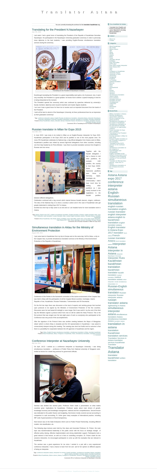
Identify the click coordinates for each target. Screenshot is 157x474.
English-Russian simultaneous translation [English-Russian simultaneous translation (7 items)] (117, 198)
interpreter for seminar (60, 452)
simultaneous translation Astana (85, 452)
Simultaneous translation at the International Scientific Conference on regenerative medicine (117, 126)
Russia (111, 90)
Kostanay (112, 78)
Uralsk (111, 105)
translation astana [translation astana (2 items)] (119, 321)
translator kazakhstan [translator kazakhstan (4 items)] (113, 356)
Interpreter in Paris (114, 74)
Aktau (45, 332)
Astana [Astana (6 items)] (112, 175)
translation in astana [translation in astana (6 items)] (116, 325)
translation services (95, 120)
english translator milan (91, 214)
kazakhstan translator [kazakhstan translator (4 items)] (113, 271)
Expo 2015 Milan (71, 218)
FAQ (110, 70)
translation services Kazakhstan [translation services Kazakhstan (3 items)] (116, 341)
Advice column (53, 455)
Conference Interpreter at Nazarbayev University (61, 340)
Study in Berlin (113, 96)
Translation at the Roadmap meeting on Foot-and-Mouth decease (117, 158)
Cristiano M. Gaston (93, 471)
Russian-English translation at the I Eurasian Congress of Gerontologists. (118, 140)
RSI (110, 89)
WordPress (68, 471)
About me (112, 39)
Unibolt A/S (112, 103)
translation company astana (80, 454)
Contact (111, 40)
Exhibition (63, 218)
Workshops (112, 106)
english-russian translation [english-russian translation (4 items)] (115, 207)
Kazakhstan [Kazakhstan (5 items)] (115, 260)
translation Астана (91, 122)
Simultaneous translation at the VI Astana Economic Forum (117, 167)
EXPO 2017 (80, 218)
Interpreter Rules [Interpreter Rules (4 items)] (116, 258)
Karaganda (112, 77)
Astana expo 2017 (45, 214)
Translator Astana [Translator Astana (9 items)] (116, 350)
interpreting (112, 75)
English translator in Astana (76, 214)
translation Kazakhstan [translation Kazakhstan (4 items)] (114, 331)
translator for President (82, 119)
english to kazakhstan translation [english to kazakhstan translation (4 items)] (116, 220)
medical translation (115, 81)
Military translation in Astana (117, 114)
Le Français (112, 80)
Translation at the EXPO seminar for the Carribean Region (117, 145)
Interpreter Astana (70, 120)
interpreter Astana (82, 118)
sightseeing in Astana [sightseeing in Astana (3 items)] (116, 306)
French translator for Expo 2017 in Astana (117, 130)
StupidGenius (77, 471)
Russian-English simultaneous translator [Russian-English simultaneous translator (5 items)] (117, 289)
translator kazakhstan (95, 119)
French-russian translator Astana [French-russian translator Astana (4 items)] (116, 238)
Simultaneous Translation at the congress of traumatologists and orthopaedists (117, 150)
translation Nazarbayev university (66, 119)
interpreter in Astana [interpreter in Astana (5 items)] (115, 252)
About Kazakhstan (45, 120)
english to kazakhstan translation (59, 214)
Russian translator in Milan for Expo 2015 (56, 129)
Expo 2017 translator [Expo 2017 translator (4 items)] (115, 231)
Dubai (111, 58)
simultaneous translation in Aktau (79, 332)
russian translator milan (59, 216)
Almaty (111, 53)
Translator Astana (80, 12)
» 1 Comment (97, 335)
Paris (110, 86)
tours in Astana (113, 97)
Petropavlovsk (113, 87)
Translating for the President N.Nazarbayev (58, 29)
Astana (52, 120)
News (72, 220)
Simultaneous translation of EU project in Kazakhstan (117, 121)
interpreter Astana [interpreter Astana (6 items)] (117, 245)
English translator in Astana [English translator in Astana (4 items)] (116, 228)
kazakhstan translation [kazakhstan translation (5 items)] (114, 265)
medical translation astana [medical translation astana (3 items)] (115, 278)
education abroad (60, 120)
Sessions (79, 455)
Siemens (112, 93)
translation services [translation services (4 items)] (117, 335)
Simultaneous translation (82, 120)
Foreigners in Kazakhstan (65, 333)
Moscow (111, 83)
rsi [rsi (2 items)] (117, 284)
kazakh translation (71, 452)
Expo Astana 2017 (62, 220)
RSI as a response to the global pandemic (116, 119)
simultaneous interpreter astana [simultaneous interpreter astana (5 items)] (115, 311)
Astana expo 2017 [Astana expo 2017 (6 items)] (117, 176)
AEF (110, 50)
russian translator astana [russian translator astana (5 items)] (118, 301)
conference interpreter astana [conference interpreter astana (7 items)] (116, 185)
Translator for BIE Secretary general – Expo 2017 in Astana (117, 162)
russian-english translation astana (75, 216)
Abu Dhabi (53, 218)
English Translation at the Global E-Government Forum (118, 154)
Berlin (111, 56)
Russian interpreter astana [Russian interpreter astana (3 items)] (116, 296)
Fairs (68, 220)
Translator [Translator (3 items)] (112, 344)
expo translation (48, 216)
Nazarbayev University (50, 119)
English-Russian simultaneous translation (66, 118)
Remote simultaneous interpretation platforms (116, 116)
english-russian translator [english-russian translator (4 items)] (117, 210)
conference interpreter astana (46, 118)
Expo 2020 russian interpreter (92, 218)
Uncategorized (113, 102)
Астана (99, 122)
